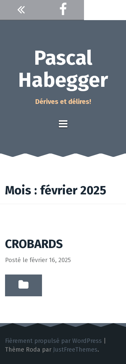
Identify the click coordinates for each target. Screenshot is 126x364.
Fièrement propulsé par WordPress (53, 341)
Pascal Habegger (63, 69)
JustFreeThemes (75, 349)
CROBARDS (34, 244)
